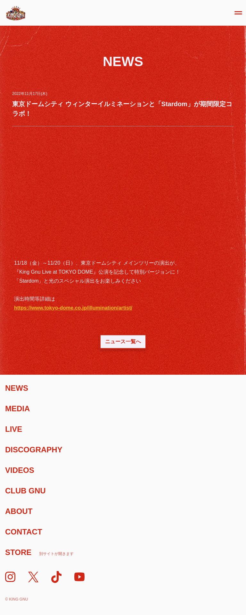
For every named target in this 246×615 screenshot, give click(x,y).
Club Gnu (25, 490)
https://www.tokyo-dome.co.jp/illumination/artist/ (73, 308)
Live (13, 429)
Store (39, 552)
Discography (33, 449)
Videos (19, 470)
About (18, 511)
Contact (23, 531)
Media (17, 408)
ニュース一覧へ (123, 341)
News (16, 388)
